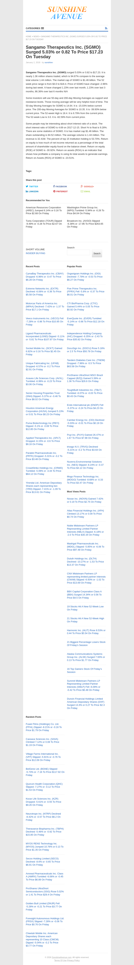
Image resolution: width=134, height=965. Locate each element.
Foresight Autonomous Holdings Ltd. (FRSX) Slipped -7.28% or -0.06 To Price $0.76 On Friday (45, 921)
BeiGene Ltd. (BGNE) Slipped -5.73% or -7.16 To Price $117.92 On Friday (45, 771)
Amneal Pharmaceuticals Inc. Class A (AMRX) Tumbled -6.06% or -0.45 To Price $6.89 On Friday (44, 876)
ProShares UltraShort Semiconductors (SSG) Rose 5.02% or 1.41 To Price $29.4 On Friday (45, 891)
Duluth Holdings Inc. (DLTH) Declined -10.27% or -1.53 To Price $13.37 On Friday (85, 561)
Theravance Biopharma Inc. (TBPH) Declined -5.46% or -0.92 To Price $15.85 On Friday (45, 831)
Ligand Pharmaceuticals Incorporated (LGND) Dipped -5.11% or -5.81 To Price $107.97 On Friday (45, 336)
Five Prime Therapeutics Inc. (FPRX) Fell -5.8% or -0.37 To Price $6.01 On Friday (85, 291)
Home (28, 37)
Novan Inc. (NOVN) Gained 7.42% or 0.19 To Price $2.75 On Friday (85, 500)
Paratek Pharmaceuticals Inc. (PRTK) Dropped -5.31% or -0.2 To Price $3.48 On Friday (44, 456)
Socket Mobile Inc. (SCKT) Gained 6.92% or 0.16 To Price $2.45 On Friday (44, 351)
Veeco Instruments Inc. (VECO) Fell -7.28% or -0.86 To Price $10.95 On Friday (45, 321)
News (36, 37)
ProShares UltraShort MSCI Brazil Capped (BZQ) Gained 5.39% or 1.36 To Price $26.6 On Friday (85, 378)
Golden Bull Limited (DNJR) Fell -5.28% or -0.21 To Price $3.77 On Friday (44, 906)
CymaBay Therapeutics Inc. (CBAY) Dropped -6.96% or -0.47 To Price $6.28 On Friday (45, 276)
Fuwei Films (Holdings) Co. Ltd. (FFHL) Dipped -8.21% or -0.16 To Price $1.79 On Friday (44, 727)
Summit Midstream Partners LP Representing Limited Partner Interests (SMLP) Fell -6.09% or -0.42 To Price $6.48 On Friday (83, 685)
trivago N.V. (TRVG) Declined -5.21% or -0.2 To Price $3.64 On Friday (84, 449)
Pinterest (60, 191)
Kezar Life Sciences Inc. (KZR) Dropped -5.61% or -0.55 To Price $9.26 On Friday (43, 801)
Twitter (32, 186)
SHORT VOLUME (35, 249)
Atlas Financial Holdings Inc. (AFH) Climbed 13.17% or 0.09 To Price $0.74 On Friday (85, 513)
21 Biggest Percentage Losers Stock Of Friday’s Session (86, 644)
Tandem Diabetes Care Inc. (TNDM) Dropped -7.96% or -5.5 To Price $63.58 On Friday (86, 363)
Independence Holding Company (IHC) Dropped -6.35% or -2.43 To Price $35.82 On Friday (85, 336)
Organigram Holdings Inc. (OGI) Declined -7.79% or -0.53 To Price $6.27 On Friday (85, 276)
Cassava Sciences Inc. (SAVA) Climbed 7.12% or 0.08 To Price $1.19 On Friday (42, 742)
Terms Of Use (60, 960)
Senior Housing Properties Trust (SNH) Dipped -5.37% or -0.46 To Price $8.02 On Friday (43, 396)
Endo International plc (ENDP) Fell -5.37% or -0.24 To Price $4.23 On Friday (85, 408)
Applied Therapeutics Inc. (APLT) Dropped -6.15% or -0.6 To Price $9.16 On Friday (43, 441)
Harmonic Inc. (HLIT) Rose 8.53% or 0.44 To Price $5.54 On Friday (86, 632)
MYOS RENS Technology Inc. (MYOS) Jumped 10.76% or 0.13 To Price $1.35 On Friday (45, 846)
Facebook (60, 186)
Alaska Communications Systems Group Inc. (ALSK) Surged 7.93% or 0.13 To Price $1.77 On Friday (86, 657)
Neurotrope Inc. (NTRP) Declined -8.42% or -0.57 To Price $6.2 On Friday (43, 816)
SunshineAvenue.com (62, 957)
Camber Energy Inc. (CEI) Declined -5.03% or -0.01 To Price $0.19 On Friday (85, 423)
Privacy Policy (73, 960)
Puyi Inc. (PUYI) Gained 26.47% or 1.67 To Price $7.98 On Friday (85, 436)
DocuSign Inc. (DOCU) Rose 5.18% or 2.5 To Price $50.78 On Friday (86, 350)
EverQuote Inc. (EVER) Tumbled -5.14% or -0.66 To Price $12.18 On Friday (85, 321)
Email (85, 191)
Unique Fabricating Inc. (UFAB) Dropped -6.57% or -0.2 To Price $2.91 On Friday (43, 366)
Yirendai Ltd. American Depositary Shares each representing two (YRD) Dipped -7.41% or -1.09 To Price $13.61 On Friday (44, 487)
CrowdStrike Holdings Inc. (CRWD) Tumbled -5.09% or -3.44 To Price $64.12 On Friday (44, 471)
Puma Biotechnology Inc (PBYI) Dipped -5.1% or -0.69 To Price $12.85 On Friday (42, 426)
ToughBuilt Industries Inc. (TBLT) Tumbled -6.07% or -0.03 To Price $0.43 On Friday (85, 393)
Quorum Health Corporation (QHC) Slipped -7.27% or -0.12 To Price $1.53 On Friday (44, 787)
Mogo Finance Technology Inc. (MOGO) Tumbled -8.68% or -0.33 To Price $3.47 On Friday (85, 479)
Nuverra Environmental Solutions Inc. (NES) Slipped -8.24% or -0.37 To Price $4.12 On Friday (85, 464)
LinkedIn (32, 191)
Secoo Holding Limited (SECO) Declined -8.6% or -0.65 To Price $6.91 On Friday (43, 861)
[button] (35, 28)
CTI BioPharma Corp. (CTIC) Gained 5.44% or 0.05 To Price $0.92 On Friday (83, 306)
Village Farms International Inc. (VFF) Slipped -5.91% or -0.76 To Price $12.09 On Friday (43, 756)
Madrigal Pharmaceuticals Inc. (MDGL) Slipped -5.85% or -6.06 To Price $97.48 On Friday (85, 546)
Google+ (87, 186)
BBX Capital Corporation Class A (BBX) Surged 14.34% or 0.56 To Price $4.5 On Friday (84, 594)
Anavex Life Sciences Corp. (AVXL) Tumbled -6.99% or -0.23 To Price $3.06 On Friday (44, 381)
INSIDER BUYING (35, 253)
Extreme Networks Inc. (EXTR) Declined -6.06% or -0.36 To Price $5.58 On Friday (43, 291)
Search (71, 247)
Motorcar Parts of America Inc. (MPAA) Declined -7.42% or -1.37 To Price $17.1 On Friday (45, 306)
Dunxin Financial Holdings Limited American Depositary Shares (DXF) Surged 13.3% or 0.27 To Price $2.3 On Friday (86, 703)
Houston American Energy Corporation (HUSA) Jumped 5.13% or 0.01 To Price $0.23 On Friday (45, 411)
